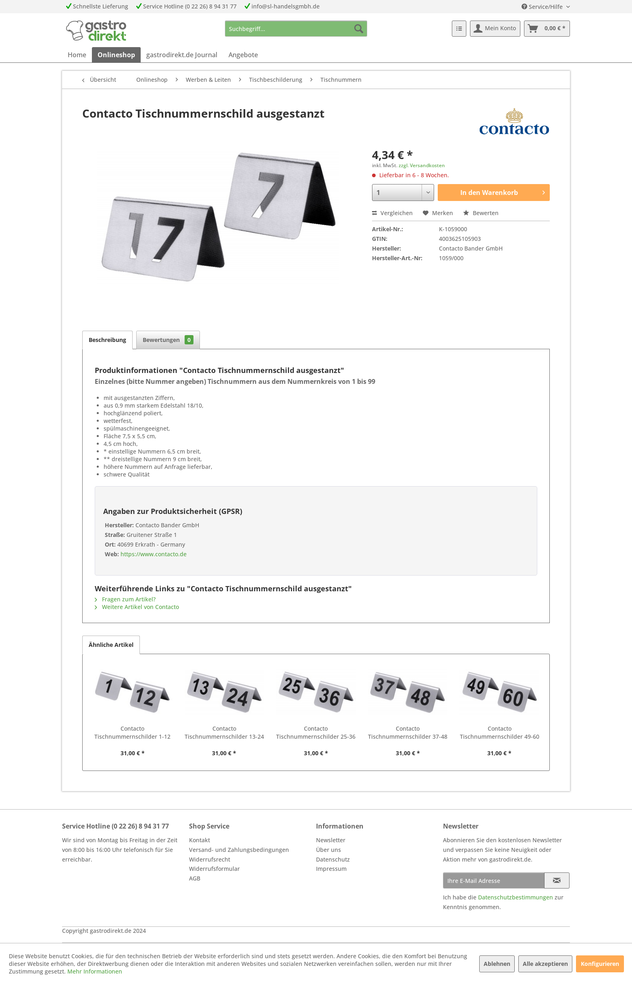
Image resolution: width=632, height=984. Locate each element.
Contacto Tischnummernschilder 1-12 (132, 732)
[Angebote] (243, 54)
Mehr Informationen (94, 971)
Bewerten (481, 213)
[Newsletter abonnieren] (557, 880)
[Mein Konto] (495, 29)
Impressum (331, 868)
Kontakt (199, 840)
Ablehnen (497, 963)
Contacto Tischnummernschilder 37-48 (407, 732)
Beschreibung (107, 340)
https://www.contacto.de (153, 554)
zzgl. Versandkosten (422, 165)
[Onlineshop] (116, 54)
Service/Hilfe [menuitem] (543, 6)
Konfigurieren (600, 963)
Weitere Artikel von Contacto (137, 607)
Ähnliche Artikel (111, 644)
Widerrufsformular (214, 868)
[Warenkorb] (547, 29)
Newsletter (330, 840)
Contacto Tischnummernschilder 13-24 (224, 732)
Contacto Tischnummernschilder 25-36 (316, 732)
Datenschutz (333, 859)
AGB (194, 878)
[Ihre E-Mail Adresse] (494, 880)
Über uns (328, 849)
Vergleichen (392, 213)
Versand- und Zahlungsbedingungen (239, 849)
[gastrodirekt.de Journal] (182, 54)
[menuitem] (296, 29)
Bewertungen (168, 339)
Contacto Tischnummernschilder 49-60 (499, 732)
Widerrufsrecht (209, 859)
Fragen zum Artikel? (125, 599)
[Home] (77, 54)
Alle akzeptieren (545, 963)
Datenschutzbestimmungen (515, 897)
